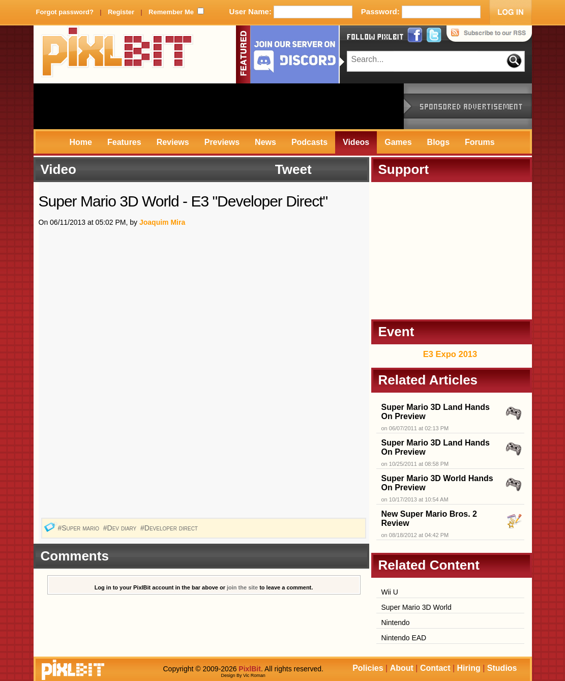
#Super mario (79, 528)
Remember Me (171, 12)
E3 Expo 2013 (450, 354)
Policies (367, 668)
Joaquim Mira (162, 222)
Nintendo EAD (404, 638)
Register (121, 12)
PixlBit (117, 54)
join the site (242, 587)
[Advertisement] (219, 106)
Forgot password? (65, 12)
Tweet (293, 169)
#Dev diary (120, 528)
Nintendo (395, 622)
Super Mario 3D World (416, 607)
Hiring (469, 668)
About (401, 668)
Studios (502, 668)
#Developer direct (170, 528)
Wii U (389, 592)
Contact (435, 668)
